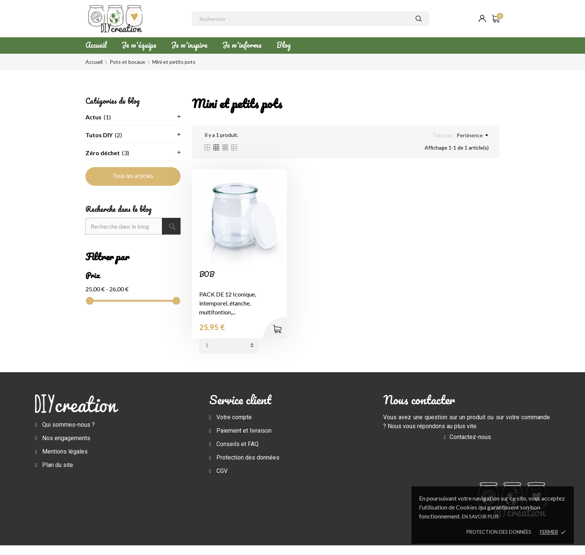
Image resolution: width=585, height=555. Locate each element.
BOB (206, 274)
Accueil (96, 45)
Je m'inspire (189, 45)
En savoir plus (480, 517)
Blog (283, 45)
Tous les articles (133, 175)
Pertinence (472, 135)
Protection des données (498, 532)
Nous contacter (419, 400)
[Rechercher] (310, 18)
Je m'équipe (139, 45)
